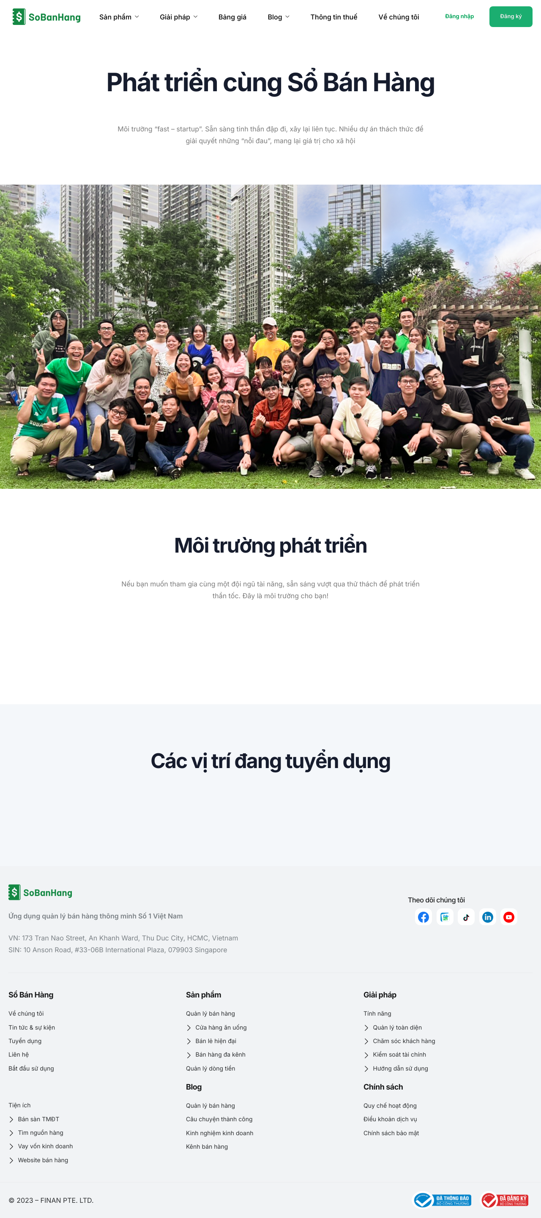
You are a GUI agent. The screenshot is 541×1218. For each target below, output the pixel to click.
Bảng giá (232, 17)
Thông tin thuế (334, 17)
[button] (270, 336)
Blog (278, 17)
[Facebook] (423, 916)
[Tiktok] (466, 916)
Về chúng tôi (399, 17)
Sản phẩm (119, 17)
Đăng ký (511, 16)
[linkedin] (487, 916)
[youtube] (508, 916)
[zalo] (445, 916)
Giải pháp (178, 17)
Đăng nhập (459, 16)
